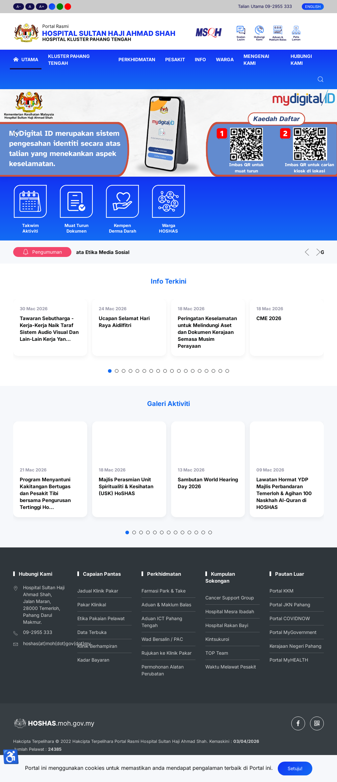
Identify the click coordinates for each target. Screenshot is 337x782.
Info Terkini (168, 281)
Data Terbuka (92, 632)
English (313, 6)
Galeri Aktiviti (168, 404)
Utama (25, 59)
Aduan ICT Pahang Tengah (162, 622)
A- (18, 6)
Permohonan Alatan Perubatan (162, 669)
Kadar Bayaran (93, 659)
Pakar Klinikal (92, 605)
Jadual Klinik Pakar (98, 591)
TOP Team (217, 652)
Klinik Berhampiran (97, 645)
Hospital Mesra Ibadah (230, 611)
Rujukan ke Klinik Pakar (166, 652)
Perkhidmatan (136, 59)
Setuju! (295, 768)
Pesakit (175, 59)
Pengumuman (42, 252)
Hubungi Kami (301, 59)
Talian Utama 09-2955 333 (265, 6)
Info (200, 59)
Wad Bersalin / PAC (162, 639)
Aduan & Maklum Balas (166, 605)
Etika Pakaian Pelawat (101, 618)
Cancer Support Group (230, 598)
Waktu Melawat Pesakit (231, 665)
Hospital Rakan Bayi (227, 625)
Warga (225, 59)
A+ (41, 6)
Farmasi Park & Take (163, 591)
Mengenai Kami (256, 59)
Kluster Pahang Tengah (69, 59)
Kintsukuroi (217, 639)
